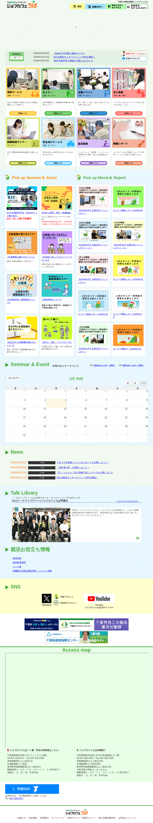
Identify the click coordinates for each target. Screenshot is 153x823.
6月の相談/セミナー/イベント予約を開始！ (74, 57)
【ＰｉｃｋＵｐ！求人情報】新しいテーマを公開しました (85, 472)
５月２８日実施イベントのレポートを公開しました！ (83, 462)
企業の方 (21, 818)
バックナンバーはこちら (127, 501)
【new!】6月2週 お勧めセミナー (69, 53)
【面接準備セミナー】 (52, 299)
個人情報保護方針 (107, 818)
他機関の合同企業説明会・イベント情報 (32, 571)
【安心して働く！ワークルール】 (57, 342)
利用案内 (44, 818)
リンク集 (17, 567)
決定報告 (33, 818)
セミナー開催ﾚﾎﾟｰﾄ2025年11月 (127, 349)
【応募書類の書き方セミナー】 (21, 257)
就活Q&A (17, 558)
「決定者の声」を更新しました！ (73, 467)
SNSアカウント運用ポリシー (81, 818)
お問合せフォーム (127, 818)
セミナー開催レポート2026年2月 (128, 279)
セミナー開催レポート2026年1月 (93, 314)
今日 (143, 383)
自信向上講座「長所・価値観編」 (57, 212)
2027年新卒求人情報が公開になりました (73, 60)
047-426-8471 (16, 798)
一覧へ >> (16, 58)
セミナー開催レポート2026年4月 (128, 210)
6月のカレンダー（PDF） (134, 365)
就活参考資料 (19, 562)
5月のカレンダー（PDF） (105, 365)
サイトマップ (57, 818)
